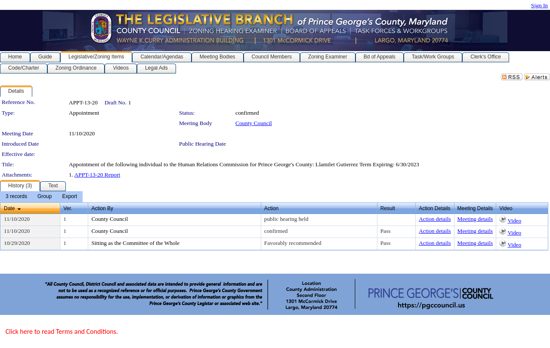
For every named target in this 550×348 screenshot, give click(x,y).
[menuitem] (16, 197)
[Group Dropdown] (44, 197)
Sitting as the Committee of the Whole (135, 243)
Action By (102, 208)
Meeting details (475, 219)
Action (271, 208)
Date (9, 208)
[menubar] (41, 196)
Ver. (67, 208)
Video (514, 220)
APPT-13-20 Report (97, 174)
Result (387, 208)
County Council (253, 123)
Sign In (539, 5)
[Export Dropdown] (69, 197)
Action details (435, 219)
